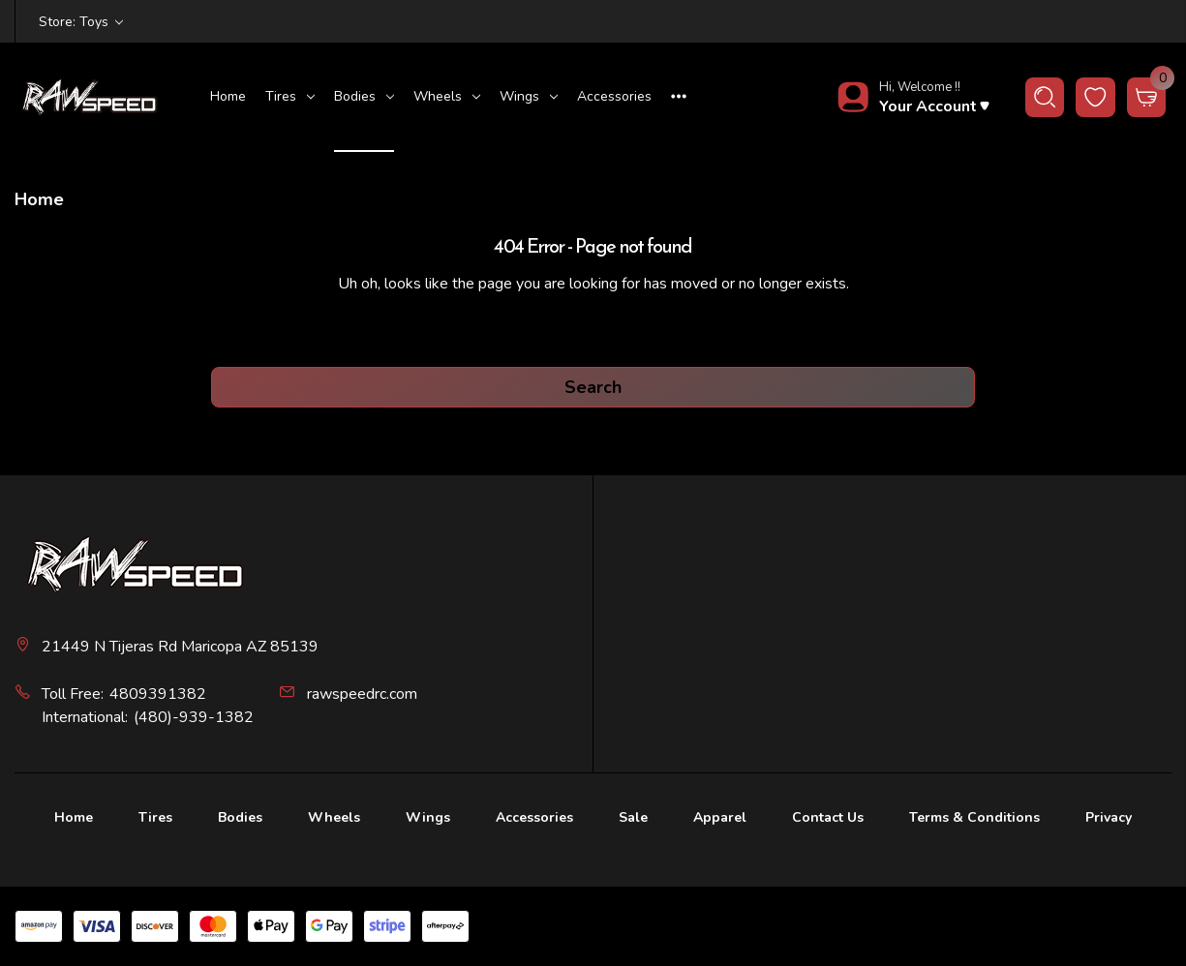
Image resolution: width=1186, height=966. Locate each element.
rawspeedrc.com (362, 694)
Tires (290, 96)
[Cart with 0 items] (1147, 97)
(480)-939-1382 (194, 717)
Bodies (364, 96)
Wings (529, 96)
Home (228, 96)
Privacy (1108, 817)
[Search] (1045, 97)
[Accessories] (614, 97)
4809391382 (157, 694)
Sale (633, 817)
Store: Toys (81, 22)
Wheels (446, 96)
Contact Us (828, 817)
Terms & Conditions (974, 817)
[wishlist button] (1095, 97)
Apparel (719, 817)
